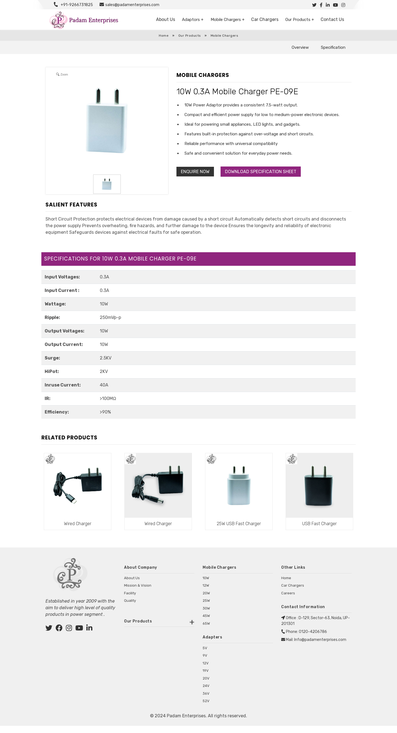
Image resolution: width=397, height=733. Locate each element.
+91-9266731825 (77, 4)
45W (206, 622)
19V (206, 678)
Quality (130, 607)
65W (206, 629)
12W (206, 591)
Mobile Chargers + (230, 19)
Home (163, 35)
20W (206, 599)
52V (206, 708)
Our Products (190, 35)
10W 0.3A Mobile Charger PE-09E (237, 91)
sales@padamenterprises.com (132, 4)
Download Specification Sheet (260, 171)
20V (206, 685)
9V (205, 663)
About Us (168, 19)
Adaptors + (195, 19)
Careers (288, 599)
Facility (130, 599)
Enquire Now (195, 171)
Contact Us (332, 19)
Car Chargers (266, 19)
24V (206, 693)
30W (206, 614)
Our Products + (300, 19)
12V (206, 670)
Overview (300, 47)
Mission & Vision (137, 591)
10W (206, 584)
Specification (333, 47)
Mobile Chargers (224, 35)
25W (206, 607)
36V (206, 701)
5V (205, 655)
